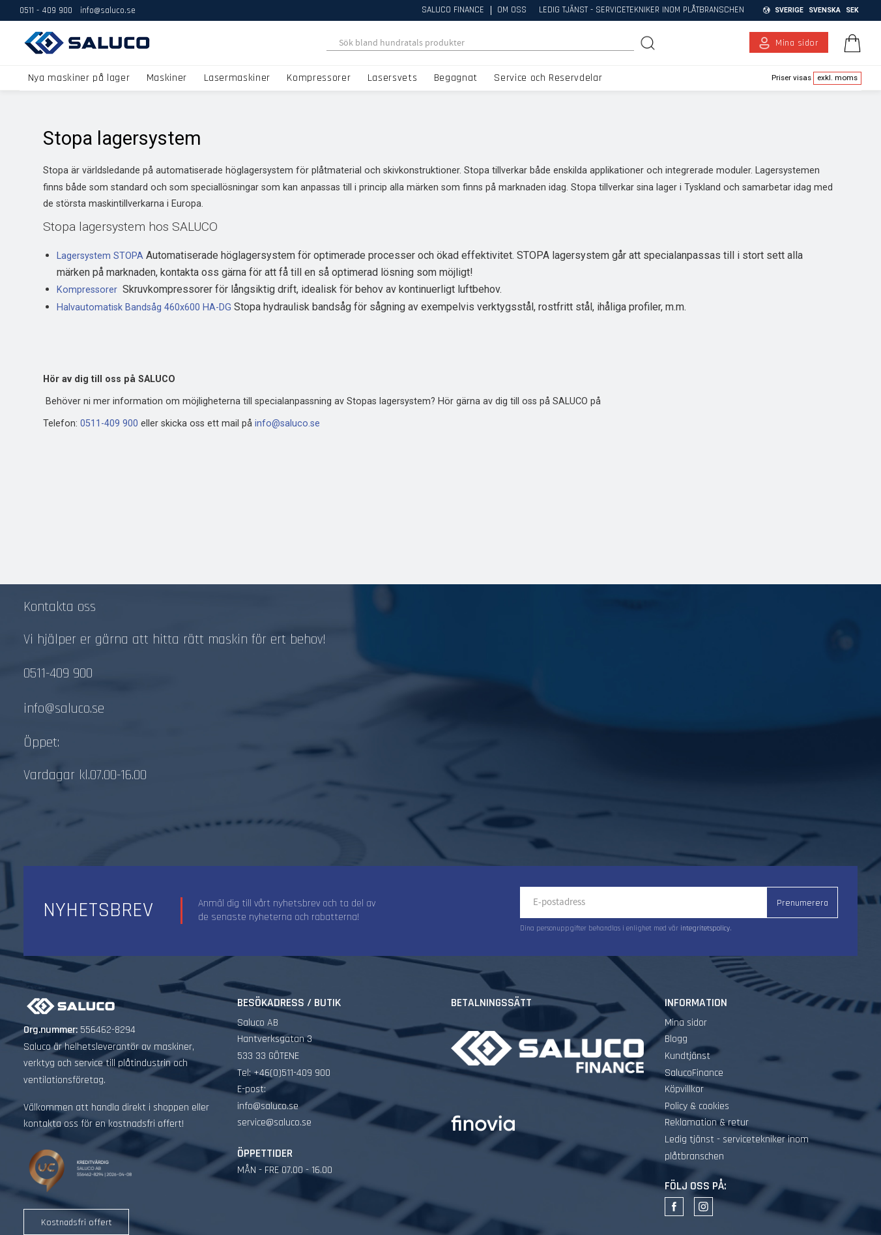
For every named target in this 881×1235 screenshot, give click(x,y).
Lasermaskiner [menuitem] (237, 78)
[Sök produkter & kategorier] (480, 43)
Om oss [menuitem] (512, 10)
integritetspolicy (705, 928)
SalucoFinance (694, 1073)
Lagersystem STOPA (100, 255)
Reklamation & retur (707, 1122)
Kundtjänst (687, 1056)
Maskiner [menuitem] (167, 78)
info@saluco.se (108, 10)
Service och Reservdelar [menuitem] (548, 78)
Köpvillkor (684, 1089)
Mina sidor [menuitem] (797, 43)
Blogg (676, 1039)
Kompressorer (87, 289)
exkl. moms (837, 77)
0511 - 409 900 (46, 10)
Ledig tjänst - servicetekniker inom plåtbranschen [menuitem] (641, 10)
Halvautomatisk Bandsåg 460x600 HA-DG (144, 307)
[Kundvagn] (849, 43)
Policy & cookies (697, 1106)
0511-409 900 (109, 423)
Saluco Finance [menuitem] (453, 10)
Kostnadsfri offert (76, 1222)
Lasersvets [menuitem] (392, 78)
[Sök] (649, 42)
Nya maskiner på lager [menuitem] (79, 78)
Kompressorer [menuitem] (319, 78)
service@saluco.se (274, 1122)
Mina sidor (686, 1023)
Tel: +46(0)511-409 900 (283, 1073)
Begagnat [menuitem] (456, 78)
